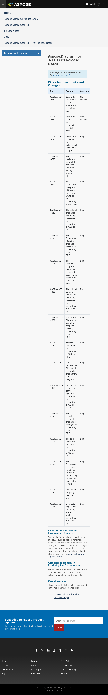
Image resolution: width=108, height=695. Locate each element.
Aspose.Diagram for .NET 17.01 (67, 75)
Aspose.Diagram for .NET (17, 24)
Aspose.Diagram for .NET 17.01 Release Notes (28, 42)
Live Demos (66, 665)
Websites (35, 673)
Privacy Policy (46, 691)
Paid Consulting (68, 669)
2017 (6, 36)
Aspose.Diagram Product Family (21, 18)
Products (35, 661)
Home (7, 12)
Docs (33, 665)
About (64, 673)
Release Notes (11, 30)
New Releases (67, 661)
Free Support (7, 669)
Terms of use (56, 691)
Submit (59, 627)
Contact (64, 691)
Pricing (4, 665)
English (90, 4)
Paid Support (37, 669)
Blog (3, 673)
